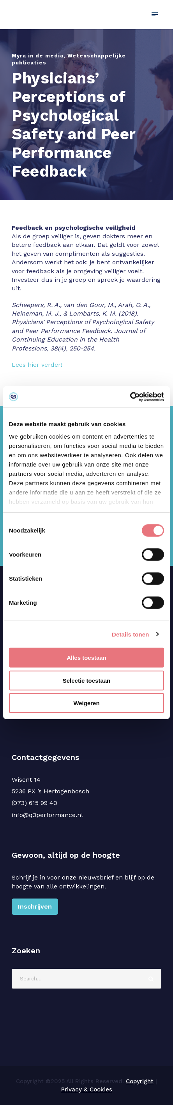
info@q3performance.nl (47, 815)
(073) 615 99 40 (34, 803)
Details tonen (130, 634)
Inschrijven (35, 906)
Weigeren (86, 703)
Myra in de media (38, 56)
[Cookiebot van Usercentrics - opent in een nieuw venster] (130, 397)
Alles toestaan (86, 657)
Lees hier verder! (37, 364)
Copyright (140, 1081)
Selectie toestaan (87, 680)
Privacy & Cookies (86, 1089)
